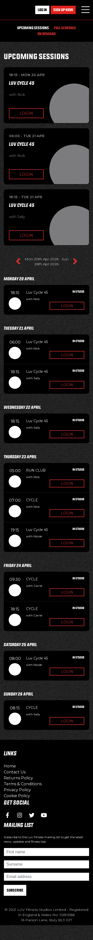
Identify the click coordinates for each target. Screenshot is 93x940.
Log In (42, 9)
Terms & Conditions (23, 784)
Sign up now (63, 9)
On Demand (46, 33)
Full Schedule (65, 27)
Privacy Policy (17, 789)
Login (26, 113)
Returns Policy (18, 778)
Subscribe (15, 890)
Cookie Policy (17, 795)
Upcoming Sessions (33, 27)
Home (10, 766)
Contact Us (15, 772)
